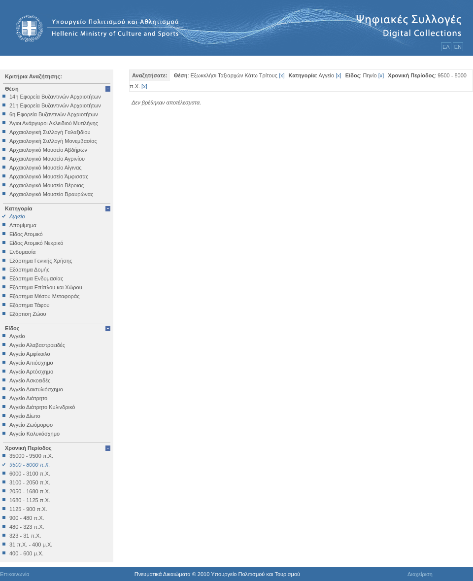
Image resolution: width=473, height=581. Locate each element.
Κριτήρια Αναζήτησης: (33, 76)
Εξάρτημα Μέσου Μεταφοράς (44, 296)
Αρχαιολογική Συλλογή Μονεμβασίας (53, 141)
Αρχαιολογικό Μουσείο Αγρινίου (47, 159)
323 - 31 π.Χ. (25, 536)
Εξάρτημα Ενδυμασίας (36, 278)
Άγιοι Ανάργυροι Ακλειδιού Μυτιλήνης (53, 123)
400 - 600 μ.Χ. (26, 553)
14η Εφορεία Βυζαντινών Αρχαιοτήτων (55, 97)
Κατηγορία (19, 208)
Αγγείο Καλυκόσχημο (34, 434)
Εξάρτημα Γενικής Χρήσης (40, 261)
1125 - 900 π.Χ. (28, 509)
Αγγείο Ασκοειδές (29, 380)
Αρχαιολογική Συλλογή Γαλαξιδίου (49, 132)
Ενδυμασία (22, 252)
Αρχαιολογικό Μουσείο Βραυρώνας (51, 194)
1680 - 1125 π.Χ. (29, 500)
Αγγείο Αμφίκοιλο (29, 354)
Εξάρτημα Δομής (29, 270)
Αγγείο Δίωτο (24, 416)
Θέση (12, 89)
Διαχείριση (420, 574)
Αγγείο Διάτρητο (28, 398)
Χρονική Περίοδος (28, 448)
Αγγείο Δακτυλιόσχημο (36, 389)
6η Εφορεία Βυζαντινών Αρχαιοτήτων (53, 114)
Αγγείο (17, 216)
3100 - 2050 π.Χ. (29, 482)
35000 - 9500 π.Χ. (31, 456)
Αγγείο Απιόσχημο (31, 363)
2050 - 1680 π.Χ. (29, 491)
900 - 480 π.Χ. (26, 518)
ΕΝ (458, 47)
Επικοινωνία (15, 574)
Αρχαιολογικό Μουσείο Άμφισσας (48, 176)
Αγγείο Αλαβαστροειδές (37, 345)
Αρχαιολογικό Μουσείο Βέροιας (46, 185)
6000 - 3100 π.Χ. (29, 474)
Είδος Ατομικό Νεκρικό (36, 243)
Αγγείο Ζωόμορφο (31, 425)
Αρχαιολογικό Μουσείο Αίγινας (45, 168)
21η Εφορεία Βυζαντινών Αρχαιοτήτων (55, 105)
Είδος (12, 328)
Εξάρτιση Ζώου (27, 314)
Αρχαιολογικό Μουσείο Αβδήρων (48, 150)
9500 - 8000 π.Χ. (29, 465)
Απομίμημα (22, 225)
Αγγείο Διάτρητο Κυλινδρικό (42, 407)
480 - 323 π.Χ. (26, 527)
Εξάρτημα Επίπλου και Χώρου (45, 287)
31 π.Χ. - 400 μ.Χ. (30, 544)
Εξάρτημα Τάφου (29, 305)
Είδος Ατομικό (26, 234)
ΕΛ (446, 47)
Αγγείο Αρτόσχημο (31, 372)
